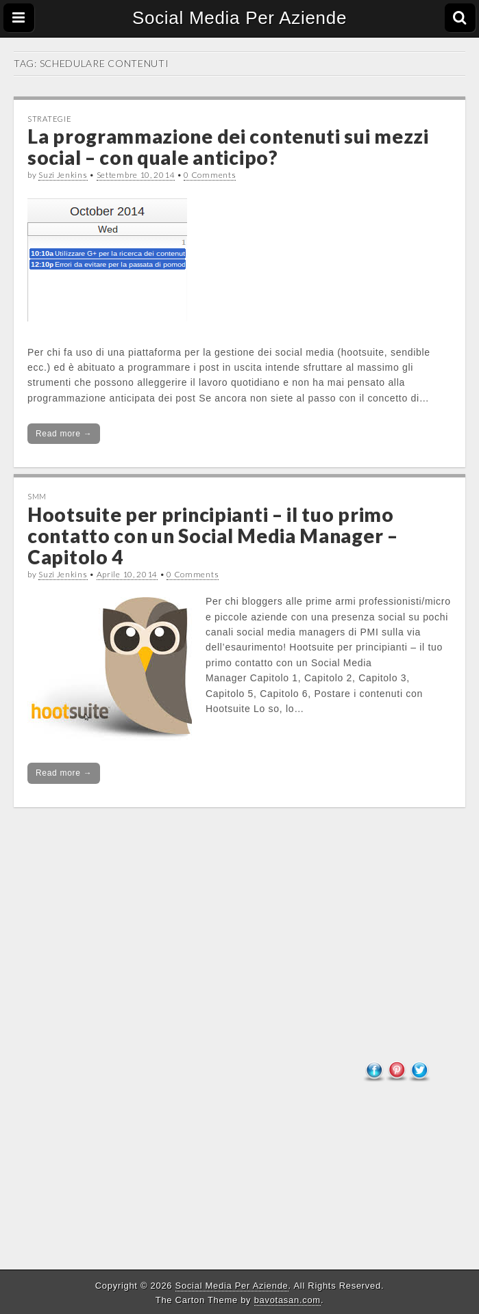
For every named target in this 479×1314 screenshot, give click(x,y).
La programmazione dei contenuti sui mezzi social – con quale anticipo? (228, 146)
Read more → (64, 433)
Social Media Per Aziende (239, 18)
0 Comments (210, 175)
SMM (37, 496)
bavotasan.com (287, 1300)
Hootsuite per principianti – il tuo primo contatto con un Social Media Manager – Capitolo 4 (212, 535)
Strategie (49, 118)
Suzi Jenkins (62, 175)
